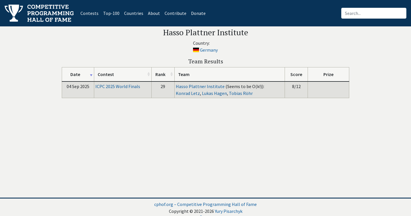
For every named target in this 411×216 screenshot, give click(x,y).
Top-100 (111, 13)
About (154, 13)
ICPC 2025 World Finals (117, 86)
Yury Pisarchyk (228, 211)
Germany (209, 50)
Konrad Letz (188, 93)
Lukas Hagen (214, 93)
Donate (198, 13)
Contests (90, 12)
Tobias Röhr (241, 93)
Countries (133, 13)
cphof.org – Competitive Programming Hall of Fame (205, 204)
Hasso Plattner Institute (200, 86)
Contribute (175, 13)
